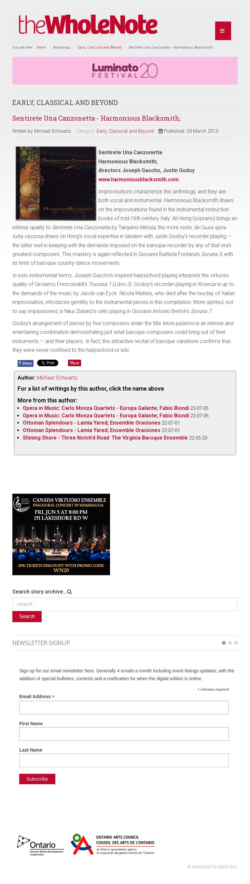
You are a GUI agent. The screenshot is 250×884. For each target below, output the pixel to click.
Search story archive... (39, 592)
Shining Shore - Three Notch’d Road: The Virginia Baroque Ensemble (105, 438)
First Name (31, 723)
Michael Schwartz (57, 378)
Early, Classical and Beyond (99, 47)
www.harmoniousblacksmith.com (138, 179)
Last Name (30, 750)
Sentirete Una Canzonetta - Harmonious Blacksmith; (96, 118)
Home (41, 47)
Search (27, 616)
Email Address (37, 697)
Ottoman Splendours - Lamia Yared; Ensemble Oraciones (91, 423)
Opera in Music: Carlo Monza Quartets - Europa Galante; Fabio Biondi (106, 408)
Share (25, 363)
